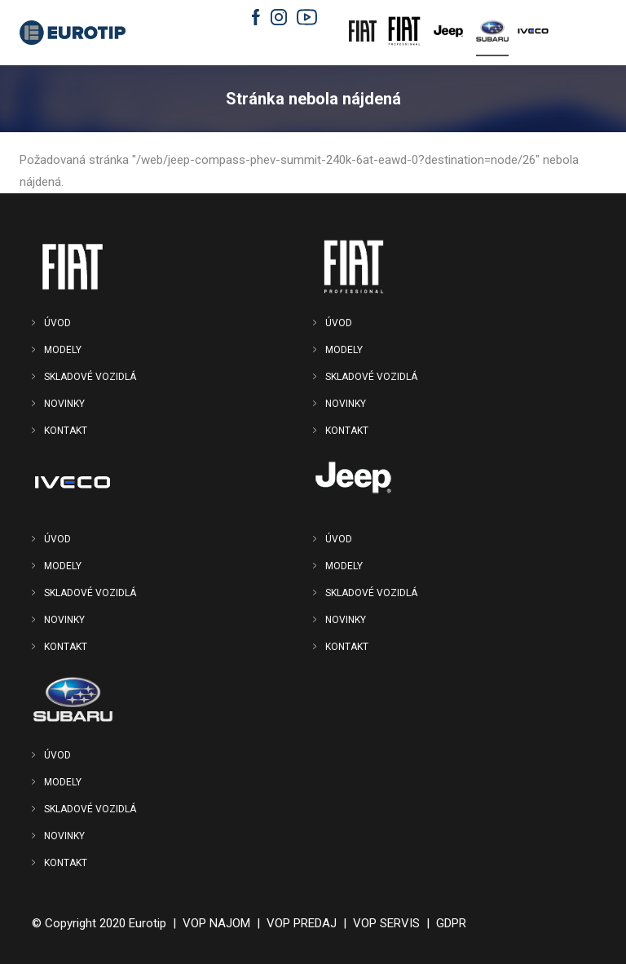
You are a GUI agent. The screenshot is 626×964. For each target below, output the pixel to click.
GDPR (451, 923)
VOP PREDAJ (302, 923)
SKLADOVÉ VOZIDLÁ (90, 377)
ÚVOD (57, 323)
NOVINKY (64, 403)
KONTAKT (65, 430)
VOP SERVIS (386, 923)
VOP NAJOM (216, 923)
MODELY (63, 350)
